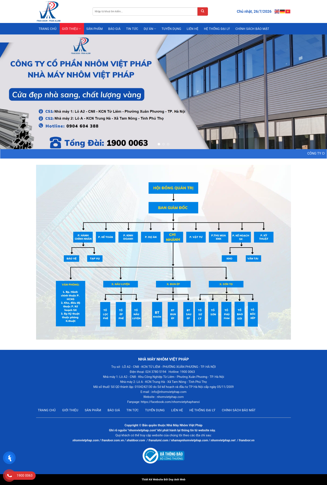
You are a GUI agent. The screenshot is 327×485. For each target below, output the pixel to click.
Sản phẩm (94, 29)
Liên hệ (192, 29)
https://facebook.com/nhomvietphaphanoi (170, 402)
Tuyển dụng (171, 29)
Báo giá (114, 29)
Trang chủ (48, 29)
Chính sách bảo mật (252, 29)
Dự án (150, 29)
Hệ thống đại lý (217, 29)
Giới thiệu (71, 29)
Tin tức (132, 29)
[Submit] (202, 11)
